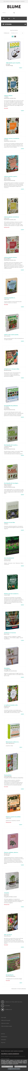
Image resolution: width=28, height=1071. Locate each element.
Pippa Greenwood (8, 484)
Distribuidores (4, 1036)
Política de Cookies (5, 1023)
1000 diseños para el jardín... (13, 62)
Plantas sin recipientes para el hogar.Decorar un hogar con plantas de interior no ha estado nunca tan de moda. (14, 674)
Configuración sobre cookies (14, 1068)
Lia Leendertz (7, 408)
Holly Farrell (6, 218)
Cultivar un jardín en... (10, 297)
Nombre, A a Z (17, 33)
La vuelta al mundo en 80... (11, 705)
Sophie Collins (7, 177)
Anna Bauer (6, 894)
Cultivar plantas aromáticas (11, 217)
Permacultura (7, 775)
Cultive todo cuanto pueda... (11, 334)
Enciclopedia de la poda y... (11, 445)
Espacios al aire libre (9, 522)
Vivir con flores (8, 934)
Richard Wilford (7, 258)
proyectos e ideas (9, 745)
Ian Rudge (8, 64)
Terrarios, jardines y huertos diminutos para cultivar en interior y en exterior (13, 302)
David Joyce (6, 447)
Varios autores (7, 336)
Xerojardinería (9, 975)
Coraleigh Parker (7, 669)
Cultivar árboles (8, 95)
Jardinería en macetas (10, 632)
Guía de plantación (9, 558)
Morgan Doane (7, 853)
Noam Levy (6, 895)
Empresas (3, 1042)
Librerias (3, 1033)
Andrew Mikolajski (8, 776)
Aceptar (7, 1066)
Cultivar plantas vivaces (10, 257)
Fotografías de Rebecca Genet (10, 896)
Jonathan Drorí (7, 706)
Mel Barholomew (7, 370)
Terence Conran (7, 559)
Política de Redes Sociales (6, 1026)
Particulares (3, 1039)
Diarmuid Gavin (7, 560)
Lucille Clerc (6, 707)
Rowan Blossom (7, 936)
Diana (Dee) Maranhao (10, 976)
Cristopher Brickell (8, 446)
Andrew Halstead (7, 485)
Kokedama (7, 668)
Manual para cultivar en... (12, 742)
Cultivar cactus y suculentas (11, 138)
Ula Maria (6, 523)
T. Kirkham (6, 97)
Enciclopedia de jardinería (11, 405)
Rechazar (20, 1066)
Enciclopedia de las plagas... (11, 483)
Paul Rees (6, 139)
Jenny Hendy (6, 634)
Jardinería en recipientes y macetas (13, 820)
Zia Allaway (6, 407)
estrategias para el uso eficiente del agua (14, 978)
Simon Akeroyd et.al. (10, 743)
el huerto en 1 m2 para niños (11, 369)
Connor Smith (7, 595)
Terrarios (6, 892)
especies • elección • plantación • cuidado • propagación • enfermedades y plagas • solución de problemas (13, 637)
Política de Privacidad (5, 1020)
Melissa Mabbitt (7, 179)
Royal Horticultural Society (9, 180)
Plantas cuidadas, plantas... (11, 852)
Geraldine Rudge (9, 65)
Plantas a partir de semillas (13, 816)
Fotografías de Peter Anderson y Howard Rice (13, 777)
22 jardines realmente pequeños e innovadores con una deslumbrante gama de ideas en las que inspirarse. (13, 527)
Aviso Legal (3, 1017)
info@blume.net (8, 1009)
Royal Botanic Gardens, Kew (10, 98)
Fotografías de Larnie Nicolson (10, 671)
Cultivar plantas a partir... (11, 176)
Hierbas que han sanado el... (11, 593)
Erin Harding (6, 855)
